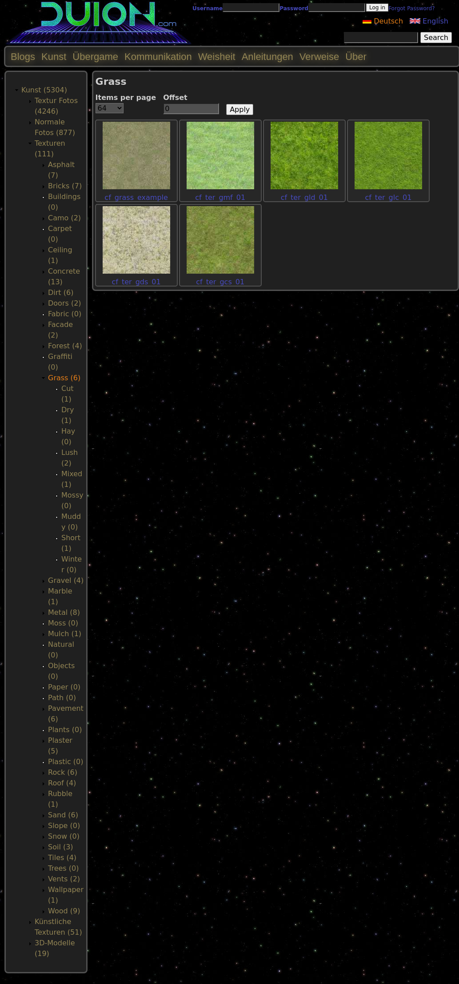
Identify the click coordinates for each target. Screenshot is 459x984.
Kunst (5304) (44, 90)
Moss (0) (63, 623)
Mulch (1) (64, 633)
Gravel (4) (66, 580)
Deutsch (383, 21)
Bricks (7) (65, 186)
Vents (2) (64, 879)
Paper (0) (64, 687)
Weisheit (216, 56)
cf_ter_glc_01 (388, 197)
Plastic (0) (66, 761)
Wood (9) (64, 911)
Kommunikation (158, 56)
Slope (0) (64, 825)
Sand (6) (63, 815)
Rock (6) (62, 772)
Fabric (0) (64, 314)
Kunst (53, 56)
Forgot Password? (411, 8)
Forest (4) (65, 346)
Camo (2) (64, 218)
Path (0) (62, 697)
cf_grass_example (136, 197)
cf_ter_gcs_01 (220, 282)
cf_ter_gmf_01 (220, 197)
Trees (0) (63, 868)
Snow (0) (64, 836)
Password (293, 8)
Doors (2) (64, 303)
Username (207, 8)
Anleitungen (267, 56)
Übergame (95, 56)
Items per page (126, 97)
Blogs (23, 56)
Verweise (319, 56)
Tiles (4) (62, 857)
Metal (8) (64, 612)
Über (356, 56)
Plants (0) (65, 729)
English (429, 21)
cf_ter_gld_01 (304, 197)
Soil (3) (60, 847)
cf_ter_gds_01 (136, 282)
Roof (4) (62, 783)
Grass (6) (64, 378)
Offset (175, 97)
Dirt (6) (60, 292)
